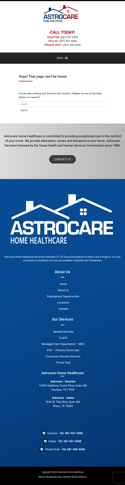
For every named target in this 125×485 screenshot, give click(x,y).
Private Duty (63, 362)
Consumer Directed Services (63, 356)
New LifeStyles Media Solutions (72, 477)
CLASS (63, 337)
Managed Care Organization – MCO (63, 344)
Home (63, 284)
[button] (60, 58)
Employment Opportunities (63, 296)
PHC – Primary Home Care (63, 350)
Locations (63, 302)
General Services (63, 331)
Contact (63, 308)
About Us (63, 290)
